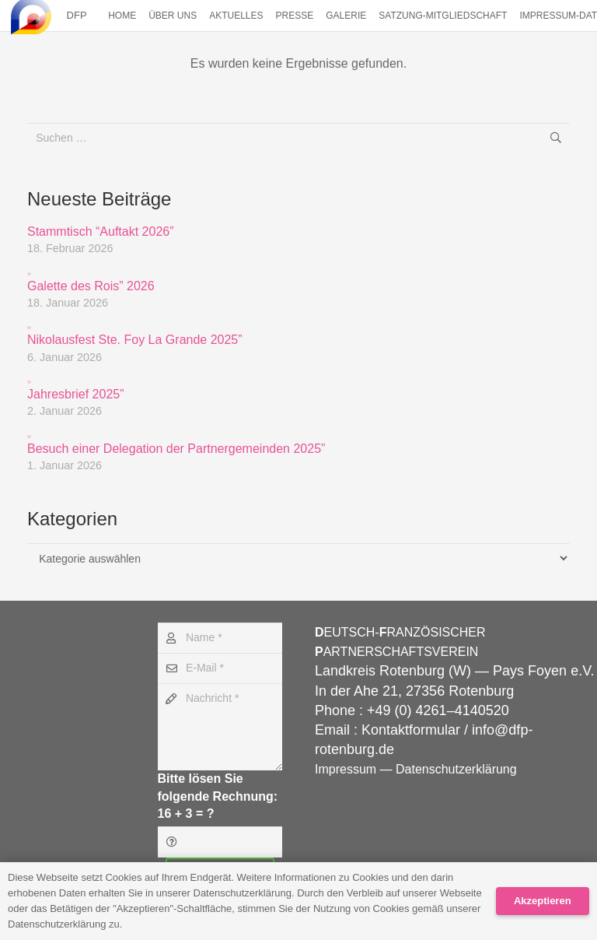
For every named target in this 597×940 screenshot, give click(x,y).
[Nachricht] (220, 726)
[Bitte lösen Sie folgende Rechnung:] (220, 841)
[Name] (220, 638)
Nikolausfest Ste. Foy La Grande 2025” (298, 331)
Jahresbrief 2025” (298, 385)
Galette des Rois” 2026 (298, 277)
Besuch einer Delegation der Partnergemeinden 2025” (298, 440)
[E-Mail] (220, 668)
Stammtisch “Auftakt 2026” (100, 231)
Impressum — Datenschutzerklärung (416, 769)
